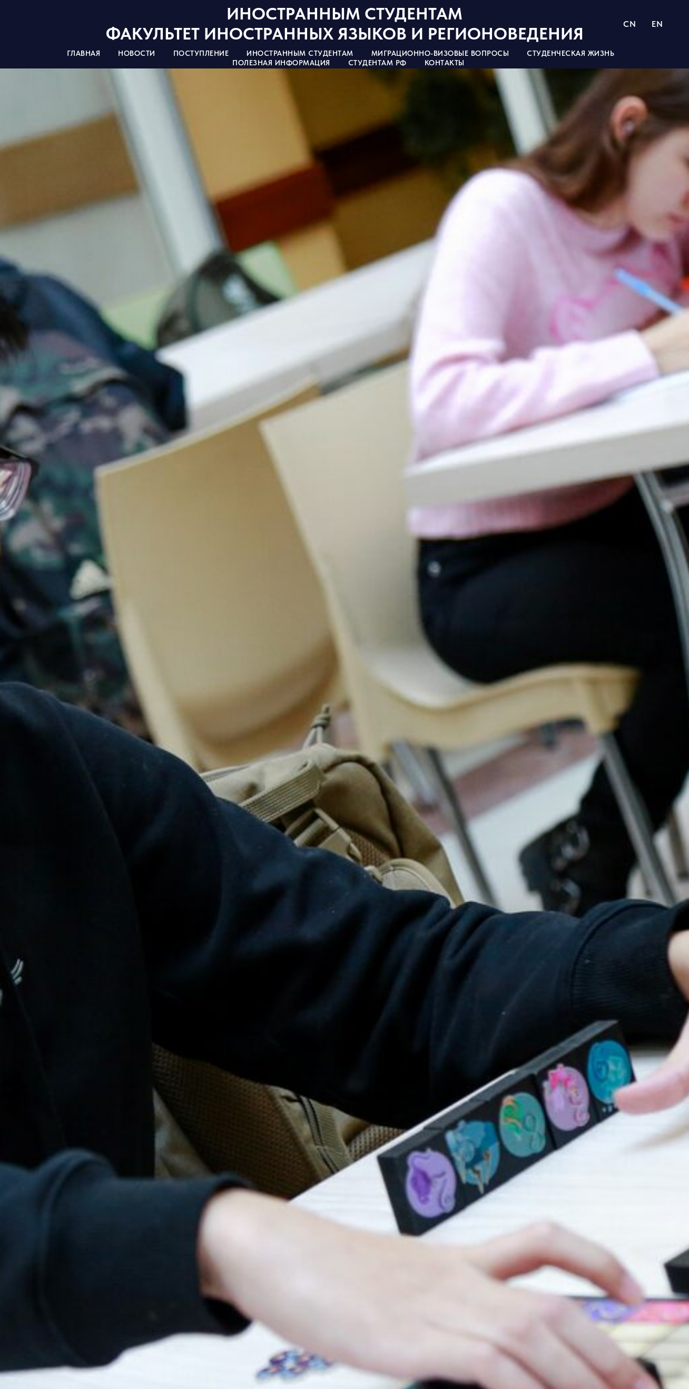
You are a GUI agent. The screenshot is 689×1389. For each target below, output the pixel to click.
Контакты (445, 62)
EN (657, 24)
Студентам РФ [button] (377, 62)
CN (629, 24)
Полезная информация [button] (281, 62)
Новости (136, 53)
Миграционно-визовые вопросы (440, 53)
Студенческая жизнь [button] (570, 53)
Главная (84, 53)
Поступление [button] (201, 53)
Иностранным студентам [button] (300, 53)
